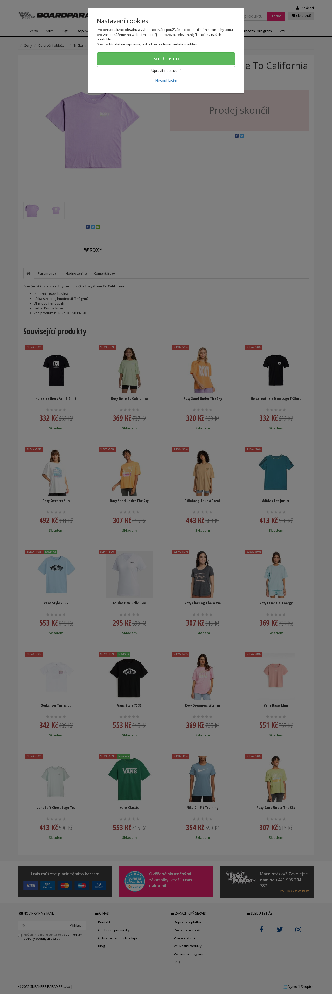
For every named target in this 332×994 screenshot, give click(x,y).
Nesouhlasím (166, 80)
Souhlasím (166, 58)
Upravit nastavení (166, 70)
